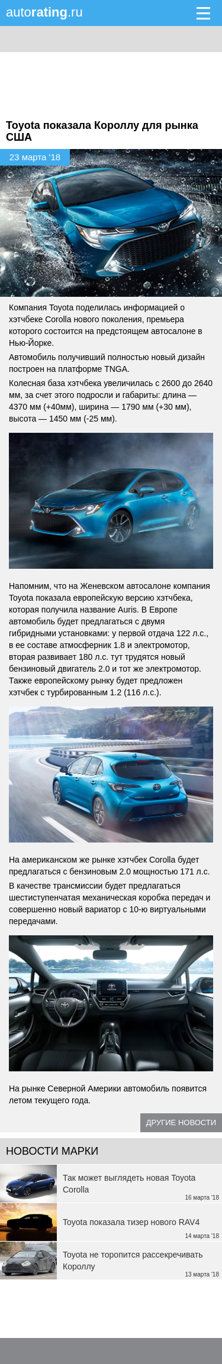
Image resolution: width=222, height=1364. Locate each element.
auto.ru (44, 12)
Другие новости (181, 1122)
